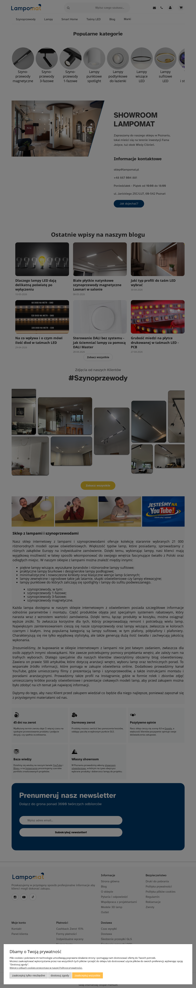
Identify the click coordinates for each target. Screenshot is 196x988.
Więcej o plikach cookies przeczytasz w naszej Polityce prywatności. (46, 967)
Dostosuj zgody (60, 975)
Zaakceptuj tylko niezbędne (28, 975)
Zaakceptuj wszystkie (87, 975)
